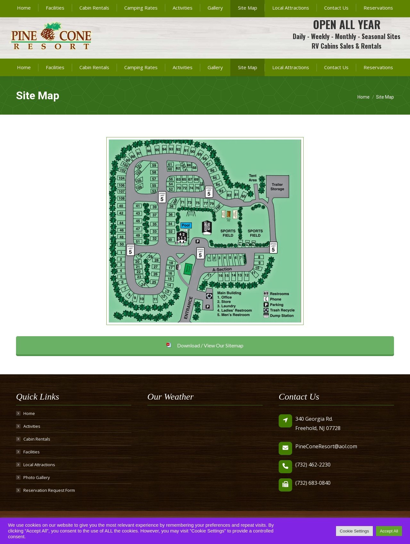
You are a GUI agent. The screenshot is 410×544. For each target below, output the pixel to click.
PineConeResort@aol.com (345, 6)
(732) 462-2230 (284, 6)
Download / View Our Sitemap (205, 345)
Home (29, 413)
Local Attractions (39, 464)
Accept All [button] (389, 531)
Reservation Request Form (49, 490)
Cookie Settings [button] (354, 531)
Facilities (31, 452)
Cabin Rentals (36, 439)
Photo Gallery (36, 477)
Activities (31, 426)
